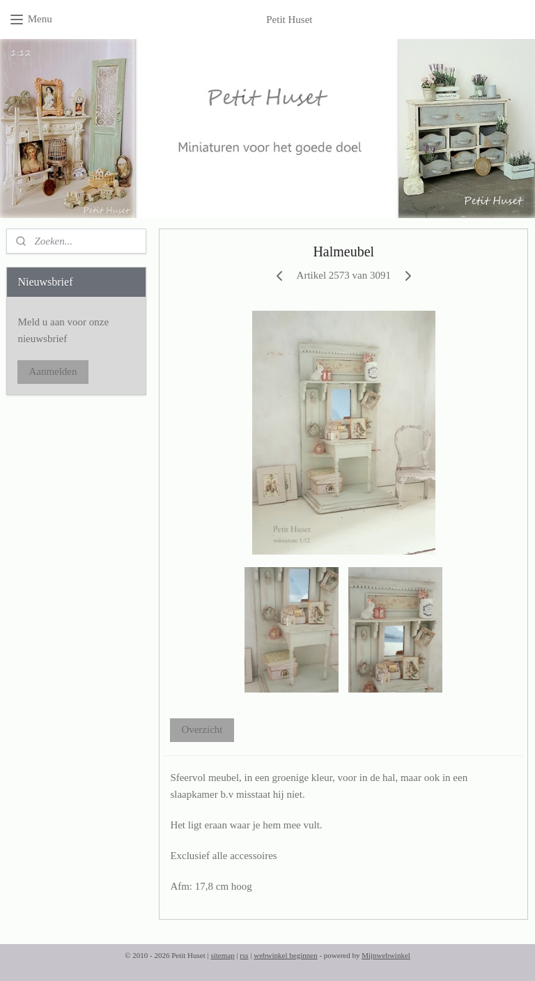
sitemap (222, 955)
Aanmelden (53, 371)
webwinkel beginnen (285, 955)
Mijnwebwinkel (386, 955)
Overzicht (202, 729)
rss (244, 955)
